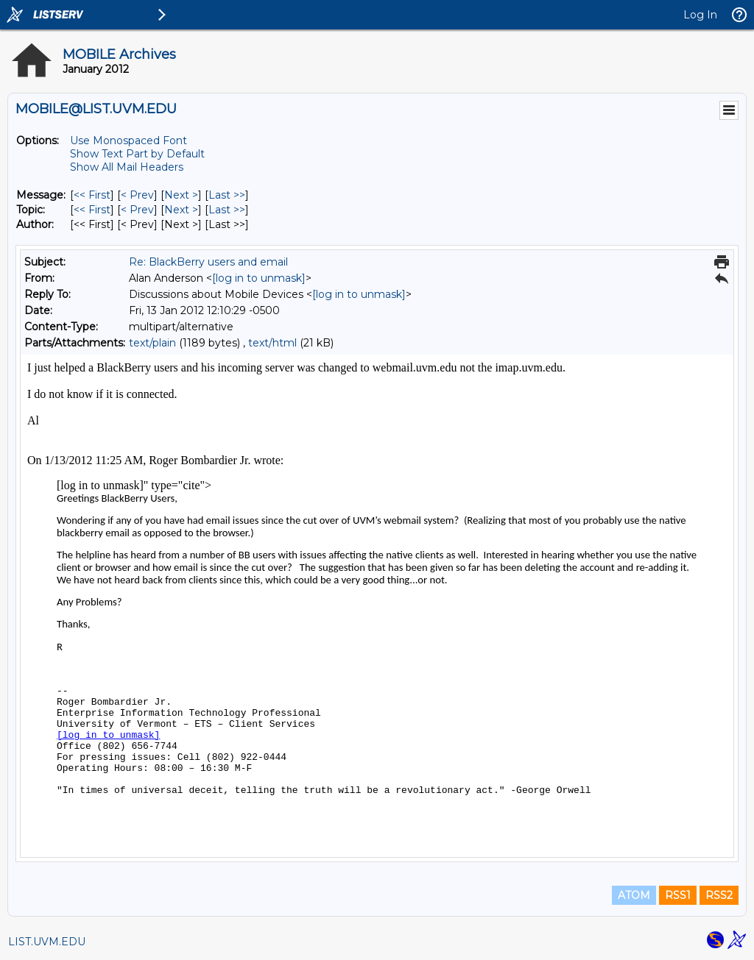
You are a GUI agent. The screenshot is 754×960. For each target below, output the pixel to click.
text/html (272, 342)
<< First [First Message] (92, 195)
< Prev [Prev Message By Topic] (137, 209)
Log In (700, 14)
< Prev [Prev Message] (137, 195)
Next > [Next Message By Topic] (181, 209)
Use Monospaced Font (128, 140)
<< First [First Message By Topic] (92, 209)
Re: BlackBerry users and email (208, 262)
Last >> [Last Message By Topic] (226, 209)
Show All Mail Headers (126, 167)
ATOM (634, 895)
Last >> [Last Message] (226, 195)
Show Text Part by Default (137, 153)
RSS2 (719, 895)
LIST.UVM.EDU (46, 941)
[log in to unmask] (259, 278)
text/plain (152, 342)
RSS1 (678, 895)
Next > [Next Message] (181, 195)
